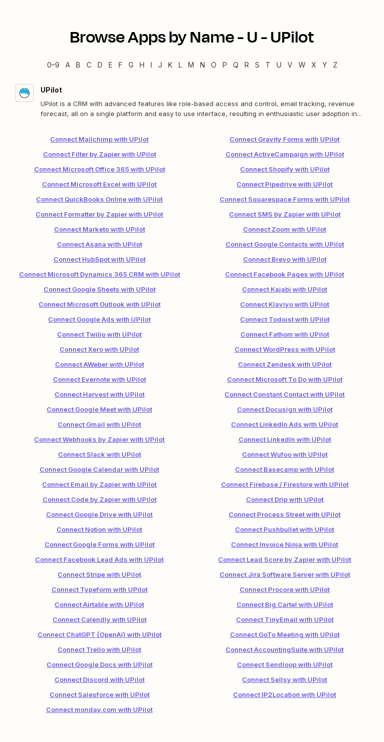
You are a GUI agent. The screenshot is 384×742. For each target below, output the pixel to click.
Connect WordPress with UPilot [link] (284, 349)
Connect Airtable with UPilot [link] (99, 604)
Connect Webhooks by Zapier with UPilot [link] (99, 439)
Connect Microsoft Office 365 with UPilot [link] (99, 169)
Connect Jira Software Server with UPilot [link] (285, 574)
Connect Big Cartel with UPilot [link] (284, 604)
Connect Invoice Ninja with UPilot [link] (284, 544)
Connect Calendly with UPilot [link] (99, 619)
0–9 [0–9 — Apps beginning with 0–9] (53, 65)
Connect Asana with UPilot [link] (99, 244)
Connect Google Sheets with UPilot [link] (100, 289)
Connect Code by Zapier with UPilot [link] (99, 499)
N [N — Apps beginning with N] (202, 65)
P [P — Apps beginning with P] (224, 65)
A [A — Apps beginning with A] (68, 65)
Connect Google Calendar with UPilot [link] (99, 469)
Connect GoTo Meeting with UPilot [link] (285, 634)
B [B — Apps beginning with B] (78, 65)
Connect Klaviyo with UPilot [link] (284, 304)
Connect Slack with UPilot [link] (99, 454)
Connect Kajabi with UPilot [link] (284, 289)
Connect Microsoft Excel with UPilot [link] (99, 184)
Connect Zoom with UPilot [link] (284, 229)
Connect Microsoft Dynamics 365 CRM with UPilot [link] (99, 274)
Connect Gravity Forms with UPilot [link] (285, 139)
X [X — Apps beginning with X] (314, 65)
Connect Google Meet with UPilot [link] (99, 409)
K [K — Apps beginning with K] (170, 65)
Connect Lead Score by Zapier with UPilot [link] (284, 559)
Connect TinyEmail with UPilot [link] (285, 619)
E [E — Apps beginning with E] (110, 65)
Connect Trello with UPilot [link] (99, 649)
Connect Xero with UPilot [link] (99, 349)
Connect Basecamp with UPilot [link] (284, 469)
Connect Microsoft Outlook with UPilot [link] (99, 304)
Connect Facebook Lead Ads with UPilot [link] (99, 559)
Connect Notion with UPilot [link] (99, 529)
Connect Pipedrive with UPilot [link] (284, 184)
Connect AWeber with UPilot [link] (99, 364)
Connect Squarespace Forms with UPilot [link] (285, 199)
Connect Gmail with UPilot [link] (99, 424)
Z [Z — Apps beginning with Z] (335, 65)
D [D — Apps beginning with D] (100, 65)
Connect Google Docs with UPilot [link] (99, 664)
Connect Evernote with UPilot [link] (99, 379)
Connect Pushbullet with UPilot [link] (284, 529)
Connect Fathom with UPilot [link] (284, 334)
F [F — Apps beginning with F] (120, 65)
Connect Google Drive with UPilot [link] (99, 514)
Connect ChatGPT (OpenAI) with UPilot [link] (100, 634)
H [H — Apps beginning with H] (142, 65)
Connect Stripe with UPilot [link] (99, 574)
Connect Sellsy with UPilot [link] (284, 679)
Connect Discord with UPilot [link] (99, 679)
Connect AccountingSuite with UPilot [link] (285, 649)
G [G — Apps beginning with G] (131, 65)
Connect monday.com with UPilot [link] (99, 709)
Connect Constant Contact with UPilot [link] (284, 394)
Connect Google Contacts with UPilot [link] (285, 244)
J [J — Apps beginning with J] (160, 65)
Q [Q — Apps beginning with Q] (235, 65)
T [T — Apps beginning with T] (268, 65)
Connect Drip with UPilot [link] (285, 499)
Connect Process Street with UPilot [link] (284, 514)
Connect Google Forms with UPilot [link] (99, 544)
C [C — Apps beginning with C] (89, 65)
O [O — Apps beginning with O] (213, 65)
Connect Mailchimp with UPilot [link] (99, 139)
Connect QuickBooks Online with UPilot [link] (99, 199)
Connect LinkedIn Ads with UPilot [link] (284, 424)
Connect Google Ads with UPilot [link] (99, 319)
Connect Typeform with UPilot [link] (100, 589)
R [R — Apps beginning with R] (246, 65)
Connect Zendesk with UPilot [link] (285, 364)
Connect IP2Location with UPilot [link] (284, 694)
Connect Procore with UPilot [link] (285, 589)
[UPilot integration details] (192, 101)
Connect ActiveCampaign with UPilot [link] (285, 154)
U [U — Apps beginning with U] (279, 65)
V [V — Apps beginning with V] (290, 65)
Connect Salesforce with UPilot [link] (100, 694)
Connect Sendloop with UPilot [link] (284, 664)
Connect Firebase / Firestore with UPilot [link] (284, 484)
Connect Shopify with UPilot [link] (285, 169)
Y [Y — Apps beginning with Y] (324, 65)
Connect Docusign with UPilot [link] (284, 409)
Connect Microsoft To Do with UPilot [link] (284, 379)
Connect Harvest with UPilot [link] (99, 394)
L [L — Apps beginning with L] (180, 65)
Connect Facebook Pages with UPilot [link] (284, 274)
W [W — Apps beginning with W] (302, 65)
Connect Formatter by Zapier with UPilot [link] (99, 214)
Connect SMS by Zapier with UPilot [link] (284, 214)
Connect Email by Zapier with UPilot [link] (99, 484)
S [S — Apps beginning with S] (257, 65)
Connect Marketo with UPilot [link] (99, 229)
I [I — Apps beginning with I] (151, 65)
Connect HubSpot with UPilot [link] (100, 259)
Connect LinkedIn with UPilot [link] (284, 439)
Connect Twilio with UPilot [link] (99, 334)
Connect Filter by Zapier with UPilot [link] (99, 154)
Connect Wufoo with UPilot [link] (285, 454)
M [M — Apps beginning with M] (191, 65)
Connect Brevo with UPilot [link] (284, 259)
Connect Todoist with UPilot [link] (285, 319)
